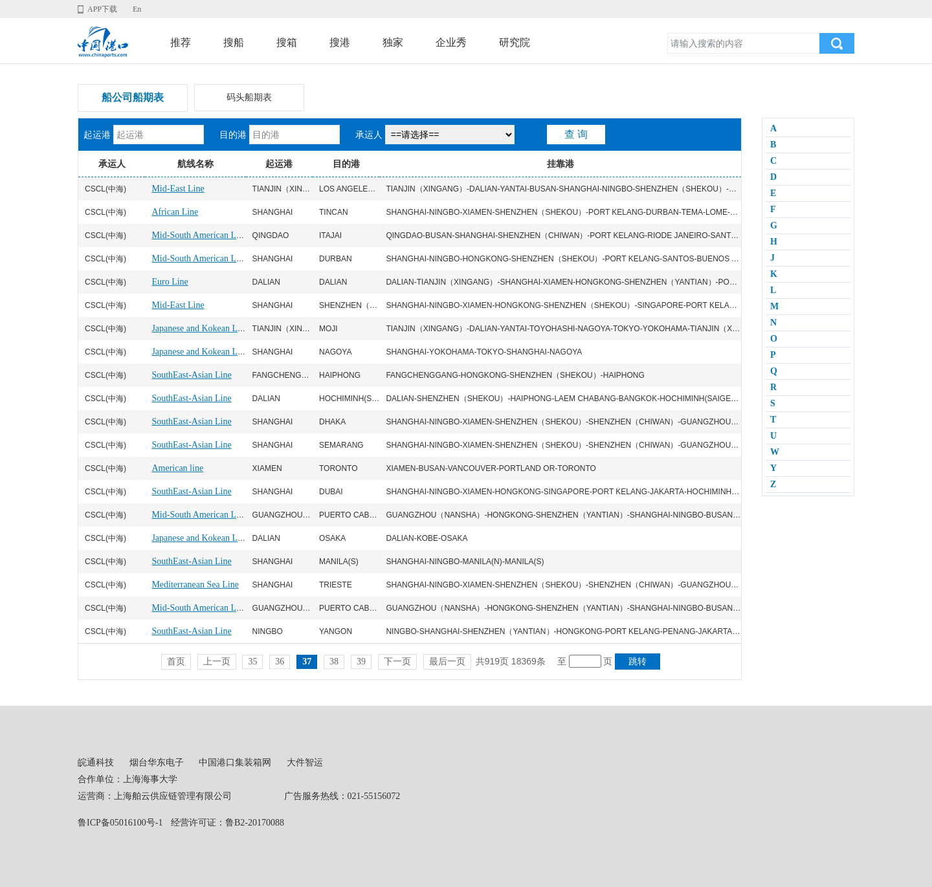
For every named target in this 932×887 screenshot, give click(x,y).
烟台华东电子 (156, 762)
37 (306, 661)
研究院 (514, 42)
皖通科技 (96, 762)
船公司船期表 (133, 97)
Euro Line (169, 282)
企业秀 (451, 42)
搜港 (339, 42)
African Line (174, 212)
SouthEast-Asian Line (191, 375)
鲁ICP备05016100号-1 (120, 822)
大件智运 (305, 762)
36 (279, 661)
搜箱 (286, 42)
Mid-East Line (177, 188)
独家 (393, 42)
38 (333, 661)
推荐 (180, 42)
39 (361, 661)
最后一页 (447, 661)
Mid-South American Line (199, 235)
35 (252, 661)
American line (177, 468)
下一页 (397, 661)
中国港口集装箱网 (235, 762)
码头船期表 (249, 97)
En (137, 9)
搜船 (233, 42)
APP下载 (102, 9)
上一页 (216, 661)
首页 (176, 661)
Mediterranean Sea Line (195, 584)
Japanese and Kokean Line (200, 328)
